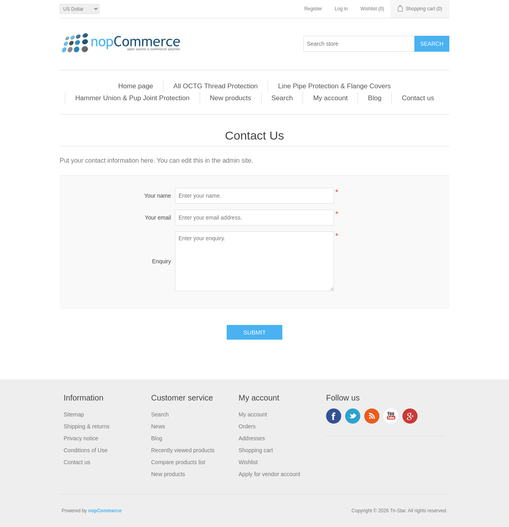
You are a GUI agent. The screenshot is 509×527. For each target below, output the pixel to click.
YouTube (390, 416)
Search (282, 98)
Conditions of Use (86, 450)
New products (230, 98)
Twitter (352, 416)
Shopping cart (256, 450)
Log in (341, 9)
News (158, 426)
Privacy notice (81, 438)
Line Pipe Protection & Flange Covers (334, 86)
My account (330, 98)
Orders (247, 426)
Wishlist (248, 462)
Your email (158, 217)
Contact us (418, 98)
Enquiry (161, 261)
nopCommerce (105, 510)
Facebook (333, 416)
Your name (157, 196)
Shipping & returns (86, 426)
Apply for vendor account (269, 474)
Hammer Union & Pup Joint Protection (132, 98)
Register (313, 9)
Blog (374, 98)
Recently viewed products (183, 450)
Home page (135, 86)
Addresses (252, 438)
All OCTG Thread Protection (215, 86)
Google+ (410, 416)
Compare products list (178, 462)
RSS (371, 416)
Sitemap (74, 414)
